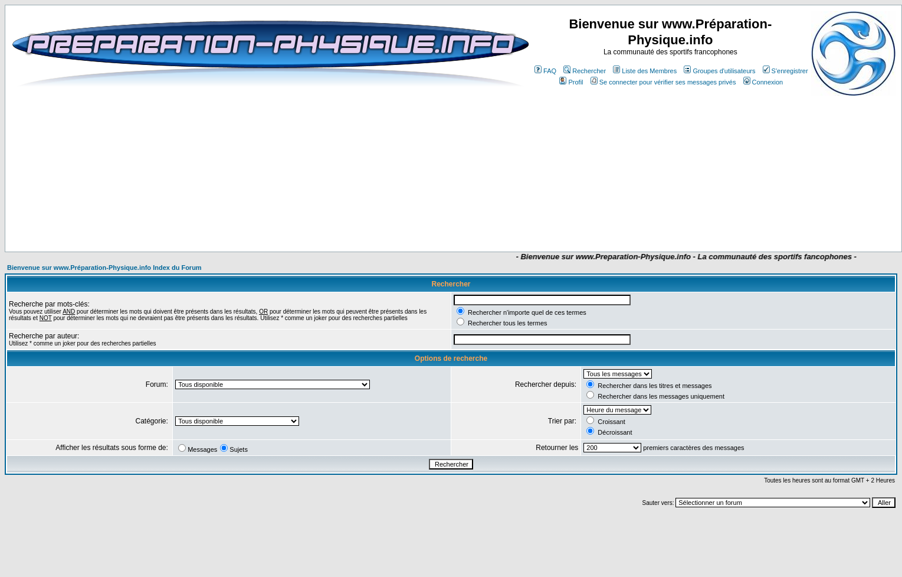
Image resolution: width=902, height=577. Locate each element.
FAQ (545, 70)
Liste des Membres (645, 70)
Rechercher (584, 70)
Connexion (763, 82)
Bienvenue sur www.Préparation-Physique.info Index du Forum (104, 267)
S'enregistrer (785, 70)
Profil (571, 82)
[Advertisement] (367, 216)
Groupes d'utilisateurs (719, 70)
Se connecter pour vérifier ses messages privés (663, 82)
